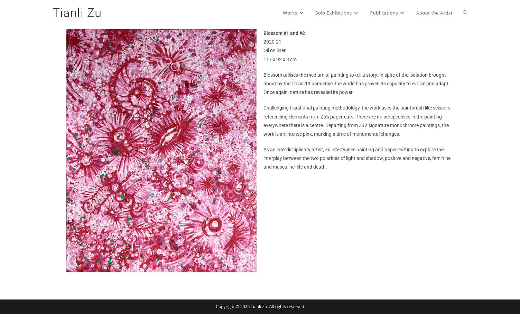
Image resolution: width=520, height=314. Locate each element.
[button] (74, 150)
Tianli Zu (77, 13)
